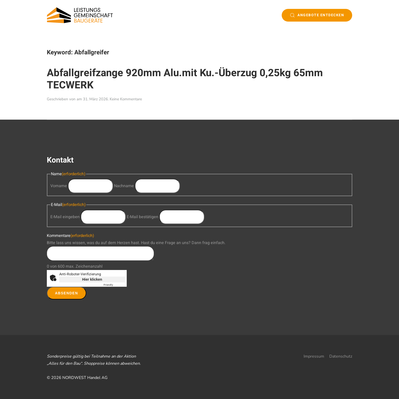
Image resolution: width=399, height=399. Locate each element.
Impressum (314, 356)
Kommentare (70, 236)
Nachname (124, 186)
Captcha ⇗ (114, 285)
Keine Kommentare (126, 99)
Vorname (58, 186)
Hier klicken (92, 279)
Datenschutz (340, 356)
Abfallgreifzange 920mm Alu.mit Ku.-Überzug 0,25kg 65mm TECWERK (185, 79)
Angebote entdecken (317, 15)
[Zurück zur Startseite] (80, 15)
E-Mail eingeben (65, 217)
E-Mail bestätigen (142, 217)
